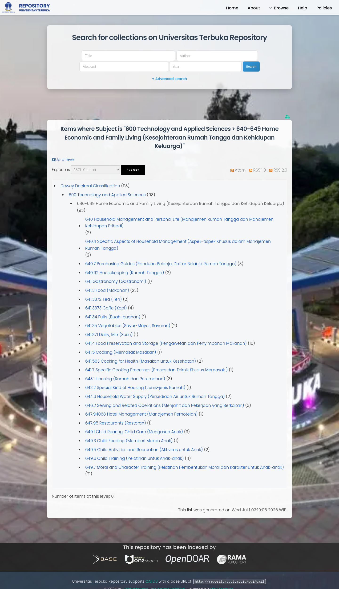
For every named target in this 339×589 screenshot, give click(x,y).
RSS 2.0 (280, 160)
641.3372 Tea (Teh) (103, 289)
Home (232, 8)
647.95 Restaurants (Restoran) (115, 413)
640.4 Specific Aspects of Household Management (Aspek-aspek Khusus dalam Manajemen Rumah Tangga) (178, 234)
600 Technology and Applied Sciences (107, 184)
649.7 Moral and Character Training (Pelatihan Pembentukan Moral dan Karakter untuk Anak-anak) (184, 457)
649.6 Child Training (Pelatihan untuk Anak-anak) (134, 448)
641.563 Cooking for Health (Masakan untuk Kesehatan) (140, 351)
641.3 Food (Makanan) (107, 280)
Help (302, 8)
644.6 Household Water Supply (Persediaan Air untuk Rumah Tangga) (155, 386)
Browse (281, 8)
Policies (324, 8)
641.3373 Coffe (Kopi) (106, 298)
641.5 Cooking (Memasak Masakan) (120, 342)
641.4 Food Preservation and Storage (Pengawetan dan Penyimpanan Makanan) (166, 333)
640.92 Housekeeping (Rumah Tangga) (124, 262)
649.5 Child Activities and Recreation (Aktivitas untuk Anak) (144, 439)
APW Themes (222, 578)
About (254, 8)
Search (257, 61)
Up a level (65, 149)
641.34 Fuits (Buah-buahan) (112, 306)
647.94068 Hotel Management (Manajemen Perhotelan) (141, 404)
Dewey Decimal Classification (90, 175)
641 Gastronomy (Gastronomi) (115, 271)
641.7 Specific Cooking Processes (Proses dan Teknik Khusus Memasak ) (156, 359)
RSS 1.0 (259, 160)
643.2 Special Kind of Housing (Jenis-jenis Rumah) (135, 377)
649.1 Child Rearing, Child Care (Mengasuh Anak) (134, 421)
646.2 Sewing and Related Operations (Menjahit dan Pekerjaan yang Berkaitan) (164, 395)
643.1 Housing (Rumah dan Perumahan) (125, 368)
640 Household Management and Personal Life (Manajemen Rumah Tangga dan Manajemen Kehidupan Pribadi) (179, 212)
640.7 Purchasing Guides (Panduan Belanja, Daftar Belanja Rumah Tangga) (160, 253)
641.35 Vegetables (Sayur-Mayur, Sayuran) (127, 315)
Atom (240, 160)
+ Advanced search (169, 73)
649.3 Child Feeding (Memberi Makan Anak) (129, 430)
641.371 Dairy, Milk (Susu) (109, 324)
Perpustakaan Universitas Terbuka (154, 578)
